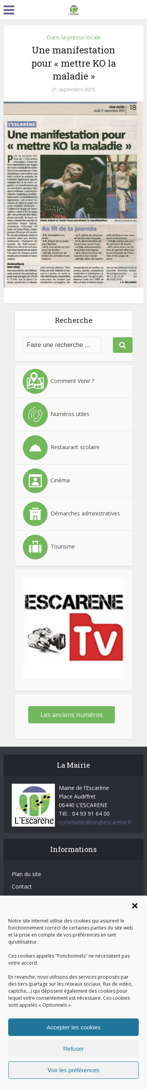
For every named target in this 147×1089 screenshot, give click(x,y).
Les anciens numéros (71, 714)
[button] (135, 906)
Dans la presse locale (74, 37)
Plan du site (26, 874)
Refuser (73, 1048)
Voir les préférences (73, 1070)
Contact (22, 886)
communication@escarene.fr (95, 822)
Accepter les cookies (74, 1027)
